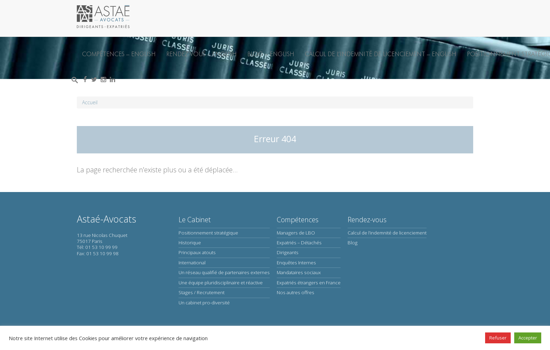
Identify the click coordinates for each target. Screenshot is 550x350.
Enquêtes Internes (296, 262)
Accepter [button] (527, 338)
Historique (190, 242)
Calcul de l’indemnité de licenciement (387, 233)
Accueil (90, 102)
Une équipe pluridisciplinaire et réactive (221, 282)
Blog (352, 242)
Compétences (297, 219)
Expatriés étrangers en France (309, 282)
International (192, 262)
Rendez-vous (367, 219)
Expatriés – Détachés (299, 242)
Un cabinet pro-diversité (204, 302)
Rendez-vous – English (201, 54)
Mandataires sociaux (299, 272)
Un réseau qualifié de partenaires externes (224, 272)
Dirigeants (288, 252)
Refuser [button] (498, 338)
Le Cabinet (195, 219)
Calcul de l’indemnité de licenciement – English (380, 54)
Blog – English (270, 54)
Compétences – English (119, 54)
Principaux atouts (197, 252)
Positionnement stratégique (208, 233)
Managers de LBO (296, 233)
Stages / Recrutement (201, 292)
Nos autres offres (295, 292)
